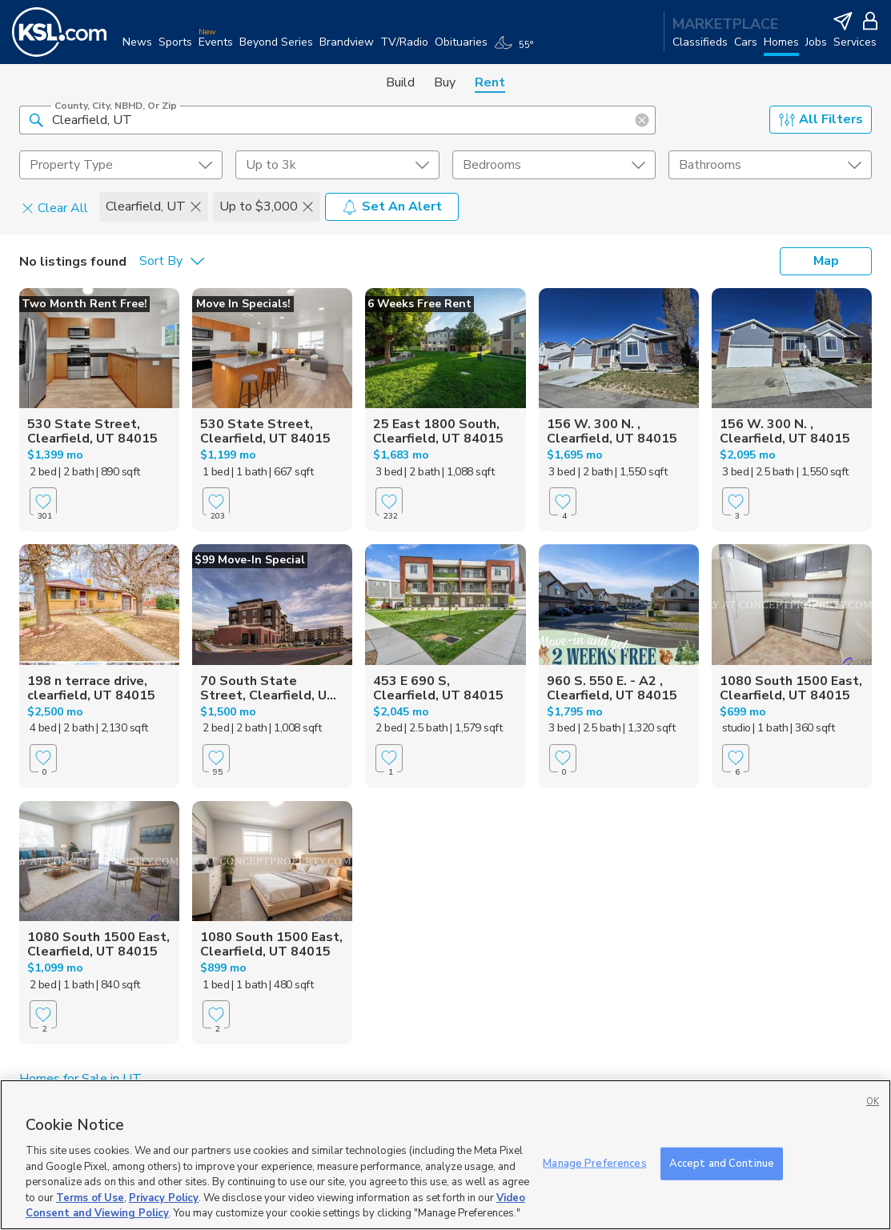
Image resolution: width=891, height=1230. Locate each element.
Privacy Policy (164, 1198)
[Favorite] (43, 501)
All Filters (821, 119)
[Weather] (517, 49)
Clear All (55, 207)
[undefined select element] (121, 165)
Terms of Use (90, 1198)
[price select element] (337, 165)
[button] (36, 119)
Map (826, 261)
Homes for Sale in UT (80, 1079)
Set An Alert (392, 206)
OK (872, 1102)
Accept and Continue (721, 1163)
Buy (445, 82)
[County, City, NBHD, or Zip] (337, 120)
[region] (445, 1155)
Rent (490, 82)
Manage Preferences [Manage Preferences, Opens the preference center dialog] (594, 1163)
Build (400, 82)
